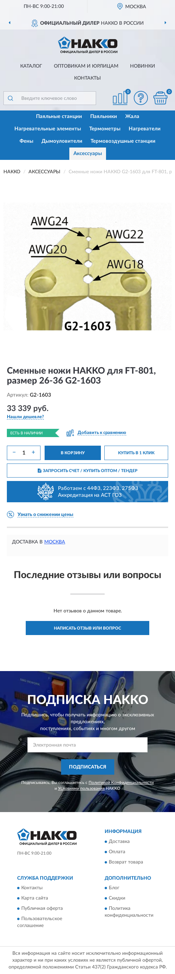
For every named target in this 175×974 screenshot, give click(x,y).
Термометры (104, 128)
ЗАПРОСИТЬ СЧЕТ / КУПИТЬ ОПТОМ (88, 471)
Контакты (87, 78)
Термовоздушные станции (123, 141)
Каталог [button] (31, 66)
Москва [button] (54, 542)
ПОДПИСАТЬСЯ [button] (87, 767)
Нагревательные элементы (47, 128)
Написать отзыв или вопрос (87, 628)
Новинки (142, 66)
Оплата (117, 851)
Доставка (119, 841)
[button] (140, 98)
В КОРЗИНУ (73, 453)
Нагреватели (145, 128)
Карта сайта (34, 898)
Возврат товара (126, 862)
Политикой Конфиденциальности (121, 783)
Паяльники (103, 116)
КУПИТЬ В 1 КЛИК (136, 453)
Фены (26, 141)
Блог (114, 888)
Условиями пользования (81, 788)
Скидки (117, 898)
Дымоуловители (62, 141)
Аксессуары (87, 153)
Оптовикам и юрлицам (86, 66)
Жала (132, 116)
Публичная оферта (42, 908)
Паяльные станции (59, 116)
